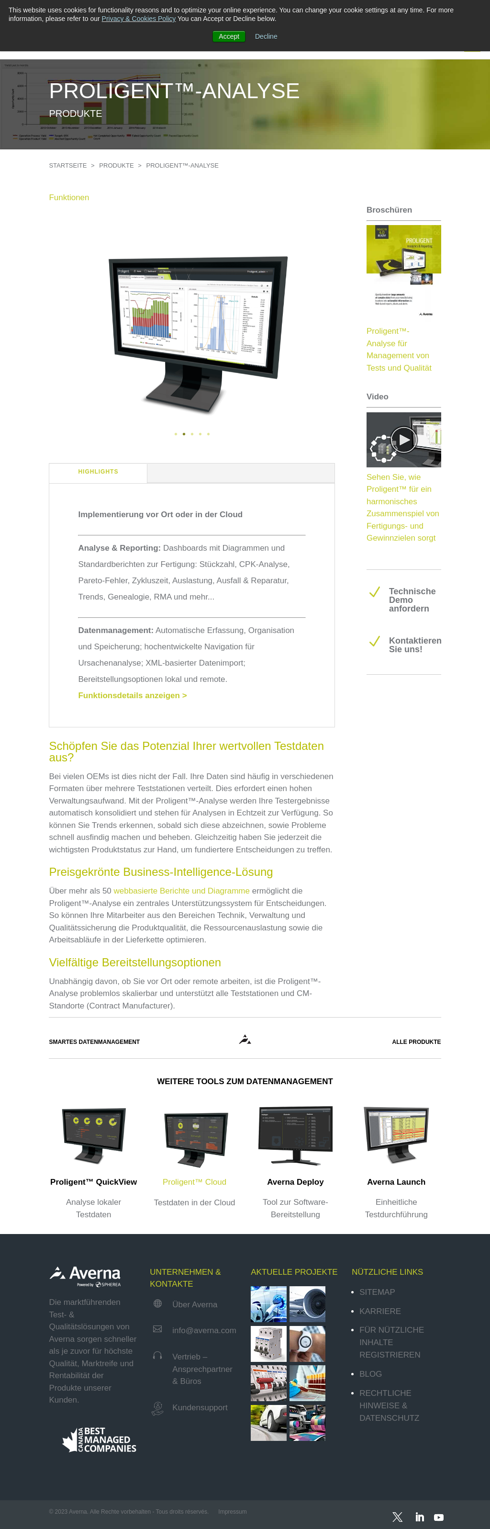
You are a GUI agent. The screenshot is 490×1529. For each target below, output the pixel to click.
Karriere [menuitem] (380, 1311)
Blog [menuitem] (370, 1374)
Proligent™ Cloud (194, 1182)
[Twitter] (397, 1514)
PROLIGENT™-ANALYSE (182, 165)
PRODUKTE (117, 165)
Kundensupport (199, 1407)
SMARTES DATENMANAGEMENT (94, 1042)
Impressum (233, 1511)
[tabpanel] (192, 324)
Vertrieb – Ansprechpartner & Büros (202, 1369)
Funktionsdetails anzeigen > (132, 695)
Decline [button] (266, 36)
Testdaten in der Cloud (194, 1202)
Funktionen (69, 197)
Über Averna (194, 1304)
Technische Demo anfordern (412, 600)
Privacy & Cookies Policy (139, 19)
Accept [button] (229, 36)
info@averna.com (204, 1330)
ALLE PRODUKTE (416, 1042)
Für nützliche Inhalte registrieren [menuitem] (391, 1342)
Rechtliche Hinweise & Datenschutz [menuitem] (389, 1406)
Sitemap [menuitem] (377, 1292)
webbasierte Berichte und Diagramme (182, 890)
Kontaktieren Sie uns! (415, 645)
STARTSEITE (69, 165)
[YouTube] (437, 1514)
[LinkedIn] (418, 1514)
